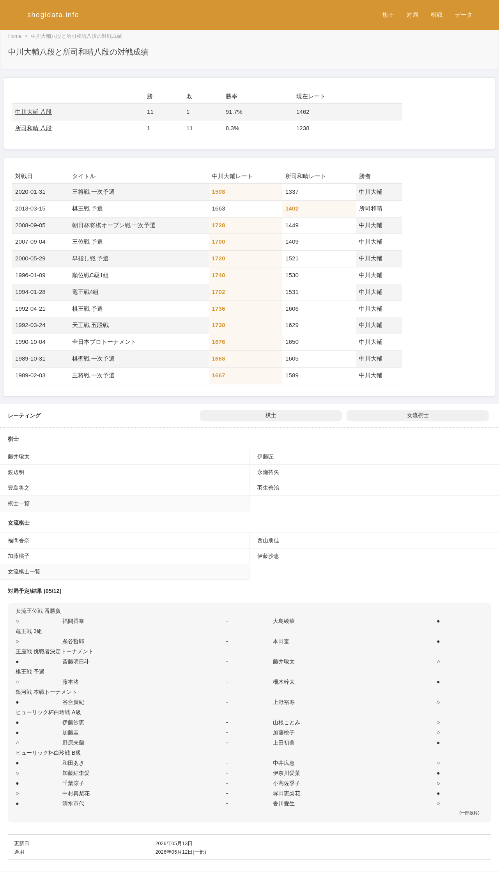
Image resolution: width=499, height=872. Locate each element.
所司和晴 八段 (33, 128)
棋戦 (436, 14)
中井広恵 (284, 763)
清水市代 (73, 803)
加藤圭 (70, 732)
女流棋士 (418, 415)
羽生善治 (268, 488)
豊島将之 (19, 488)
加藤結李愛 (76, 773)
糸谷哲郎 (73, 641)
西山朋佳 (268, 540)
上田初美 (284, 742)
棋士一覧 (19, 503)
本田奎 (281, 641)
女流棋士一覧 (24, 571)
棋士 (388, 14)
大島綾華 (284, 621)
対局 (412, 14)
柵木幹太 (284, 682)
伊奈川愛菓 (286, 773)
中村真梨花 (76, 793)
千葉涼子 (73, 783)
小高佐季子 (286, 783)
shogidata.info (53, 15)
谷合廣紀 (73, 702)
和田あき (73, 763)
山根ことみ (286, 722)
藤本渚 (70, 682)
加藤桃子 (19, 556)
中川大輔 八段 (33, 111)
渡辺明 (16, 472)
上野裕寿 (284, 702)
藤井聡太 (19, 456)
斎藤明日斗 (76, 661)
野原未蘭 (73, 742)
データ (463, 14)
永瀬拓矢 (268, 472)
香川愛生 (284, 803)
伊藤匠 (265, 456)
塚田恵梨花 (286, 793)
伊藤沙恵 (268, 556)
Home (14, 36)
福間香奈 (19, 540)
